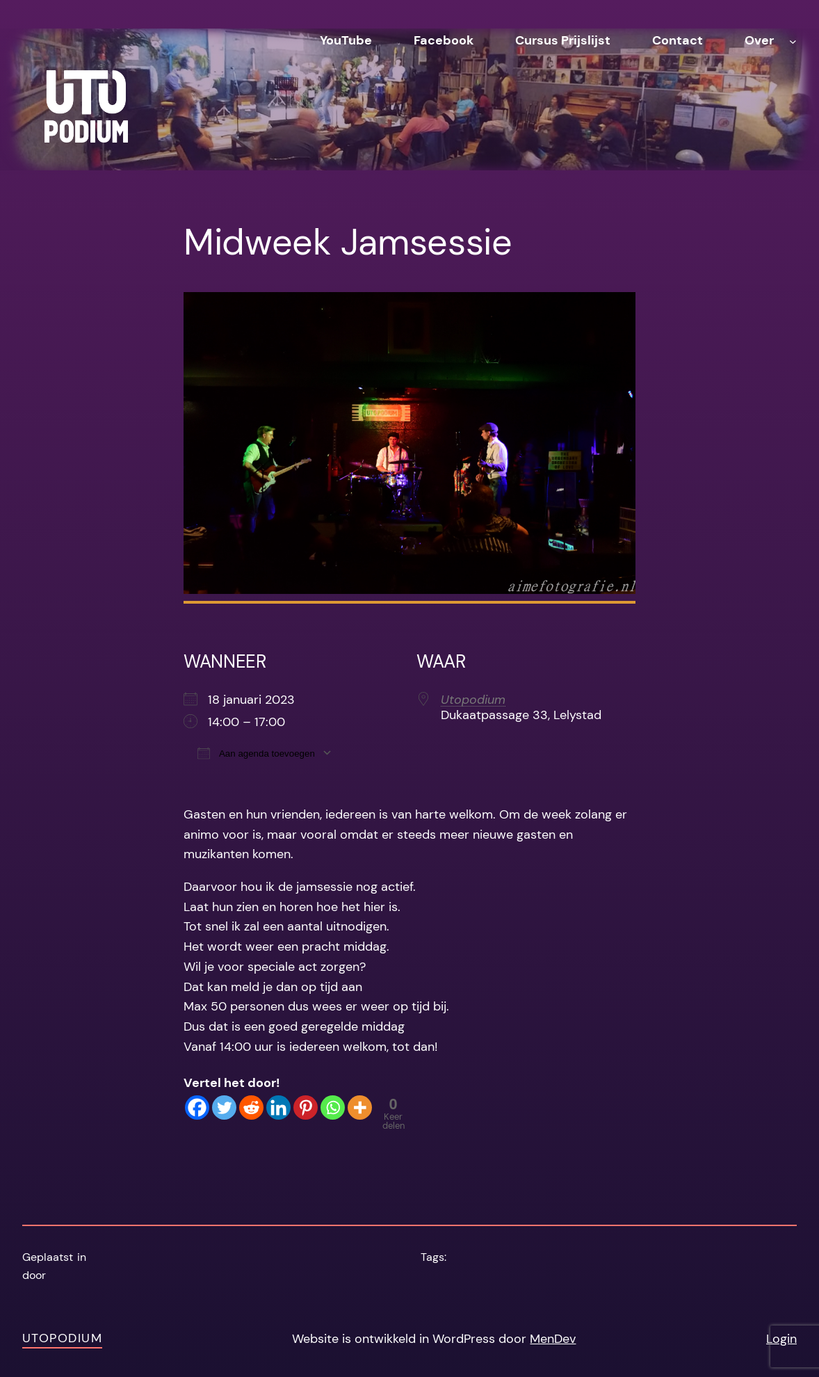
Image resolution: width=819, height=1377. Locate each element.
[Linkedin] (278, 1107)
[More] (360, 1107)
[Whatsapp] (333, 1107)
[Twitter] (224, 1107)
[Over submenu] (793, 41)
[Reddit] (251, 1107)
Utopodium (473, 699)
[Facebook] (197, 1107)
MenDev (553, 1338)
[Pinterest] (305, 1107)
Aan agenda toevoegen (256, 753)
